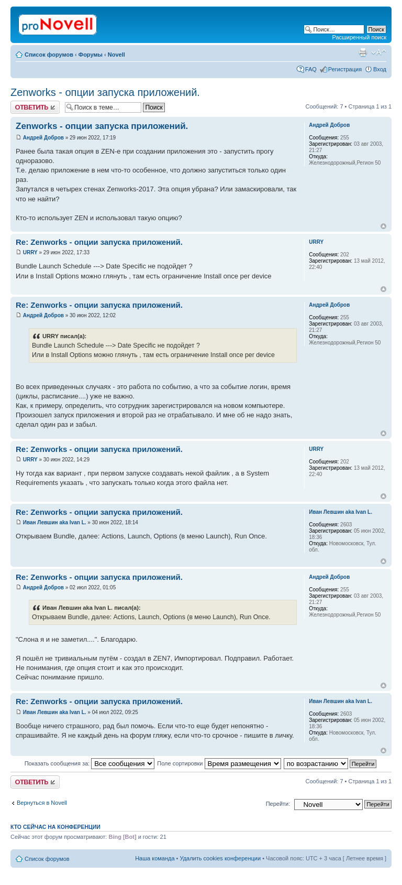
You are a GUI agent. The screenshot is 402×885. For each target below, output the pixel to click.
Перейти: (278, 804)
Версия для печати (362, 52)
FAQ (311, 69)
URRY (30, 252)
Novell (116, 54)
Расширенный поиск (359, 37)
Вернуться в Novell (42, 803)
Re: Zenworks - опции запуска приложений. (99, 242)
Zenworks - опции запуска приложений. (105, 92)
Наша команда (154, 858)
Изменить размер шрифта (378, 52)
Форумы (91, 54)
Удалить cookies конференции (220, 858)
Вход (379, 69)
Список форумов (49, 54)
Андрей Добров (43, 138)
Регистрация (345, 69)
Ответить (35, 107)
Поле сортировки (219, 763)
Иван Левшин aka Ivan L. (54, 522)
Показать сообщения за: (90, 763)
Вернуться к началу (383, 226)
